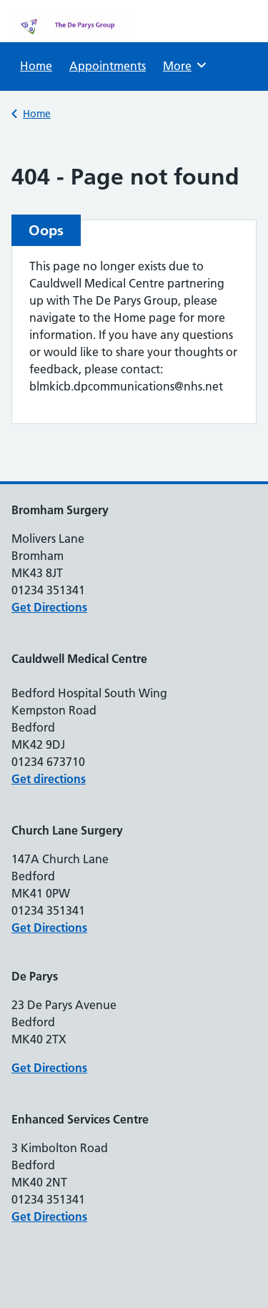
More (186, 65)
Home (36, 66)
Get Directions (49, 607)
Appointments (107, 66)
